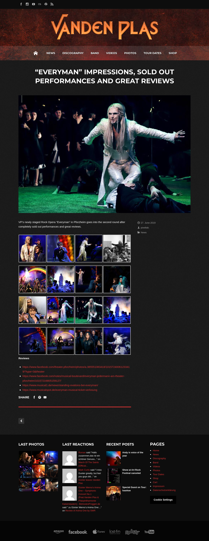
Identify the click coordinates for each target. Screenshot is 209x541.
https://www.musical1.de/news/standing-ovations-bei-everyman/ (60, 385)
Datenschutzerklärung (164, 490)
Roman (82, 452)
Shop (146, 53)
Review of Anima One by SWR (80, 510)
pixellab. (145, 227)
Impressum (158, 486)
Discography (46, 53)
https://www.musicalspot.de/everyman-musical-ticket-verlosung (60, 389)
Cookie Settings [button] (163, 499)
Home (9, 53)
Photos (104, 53)
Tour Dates (126, 53)
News (24, 53)
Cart (155, 482)
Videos (85, 53)
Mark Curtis (84, 470)
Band (69, 53)
